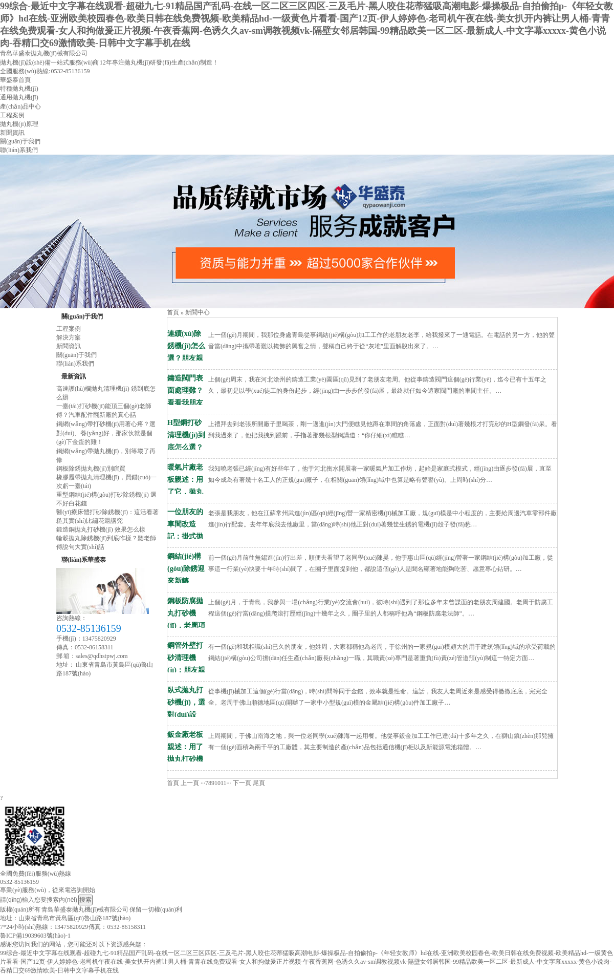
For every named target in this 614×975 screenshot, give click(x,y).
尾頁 (259, 783)
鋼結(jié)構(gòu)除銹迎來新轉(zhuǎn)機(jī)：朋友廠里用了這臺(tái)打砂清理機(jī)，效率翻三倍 (186, 558)
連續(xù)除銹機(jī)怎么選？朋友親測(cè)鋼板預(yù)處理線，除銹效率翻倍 (187, 335)
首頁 (173, 312)
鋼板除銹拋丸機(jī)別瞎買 (90, 468)
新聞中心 (197, 312)
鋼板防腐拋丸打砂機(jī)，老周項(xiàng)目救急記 (186, 602)
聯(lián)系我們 (19, 150)
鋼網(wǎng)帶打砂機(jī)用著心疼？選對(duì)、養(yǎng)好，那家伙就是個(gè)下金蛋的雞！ (106, 433)
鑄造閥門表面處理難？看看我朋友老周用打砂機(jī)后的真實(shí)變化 (186, 379)
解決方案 (68, 337)
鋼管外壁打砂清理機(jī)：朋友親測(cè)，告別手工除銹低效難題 (187, 647)
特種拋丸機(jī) (19, 88)
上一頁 (190, 783)
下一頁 (242, 783)
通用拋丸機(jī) (19, 97)
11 (224, 783)
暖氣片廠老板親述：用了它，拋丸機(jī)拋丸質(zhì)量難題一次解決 (186, 468)
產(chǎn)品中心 (20, 106)
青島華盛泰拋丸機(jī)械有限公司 (43, 53)
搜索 (85, 899)
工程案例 (12, 115)
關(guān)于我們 (20, 141)
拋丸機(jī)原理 (19, 124)
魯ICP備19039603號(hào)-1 (35, 935)
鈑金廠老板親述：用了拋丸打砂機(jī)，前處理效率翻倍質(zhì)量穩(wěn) (186, 736)
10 (217, 783)
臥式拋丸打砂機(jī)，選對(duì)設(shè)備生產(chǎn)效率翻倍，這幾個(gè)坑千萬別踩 (187, 691)
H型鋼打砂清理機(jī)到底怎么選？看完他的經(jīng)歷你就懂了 (186, 424)
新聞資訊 (12, 132)
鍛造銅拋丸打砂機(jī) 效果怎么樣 (100, 529)
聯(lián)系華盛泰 (83, 559)
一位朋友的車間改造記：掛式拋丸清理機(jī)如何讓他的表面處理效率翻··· (186, 513)
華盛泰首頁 (15, 79)
